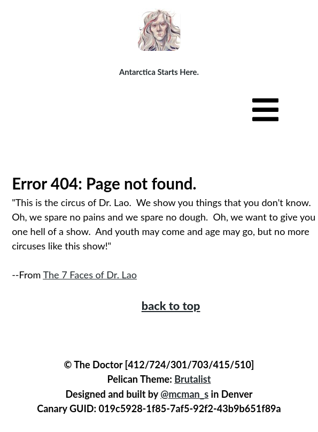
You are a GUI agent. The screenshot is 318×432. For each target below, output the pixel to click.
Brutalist (192, 379)
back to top (171, 306)
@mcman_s (184, 394)
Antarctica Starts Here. (159, 72)
